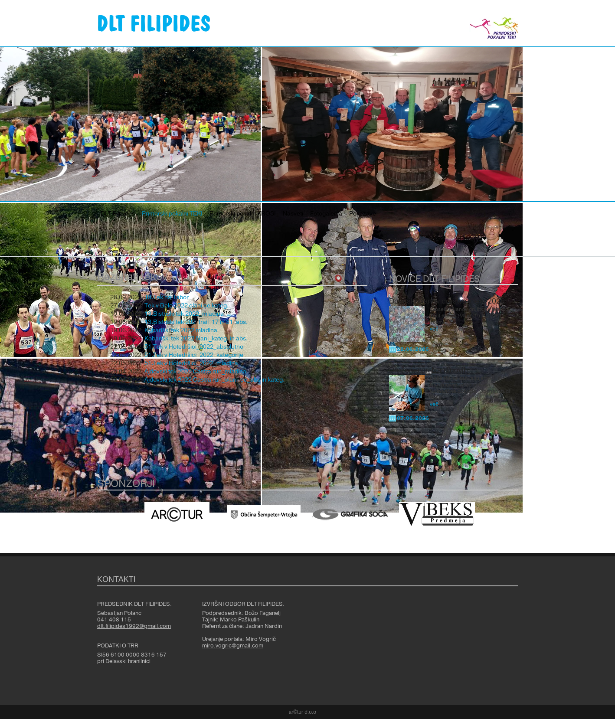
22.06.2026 (413, 349)
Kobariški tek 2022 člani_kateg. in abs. (196, 339)
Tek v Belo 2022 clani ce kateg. (186, 306)
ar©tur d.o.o (303, 712)
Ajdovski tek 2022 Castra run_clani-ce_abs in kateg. (214, 380)
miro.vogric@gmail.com (232, 646)
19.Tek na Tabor (166, 297)
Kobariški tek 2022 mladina (180, 330)
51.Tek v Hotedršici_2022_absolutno (193, 347)
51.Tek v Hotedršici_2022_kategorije (193, 355)
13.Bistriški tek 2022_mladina (184, 314)
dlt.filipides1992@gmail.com (134, 626)
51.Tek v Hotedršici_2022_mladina (191, 363)
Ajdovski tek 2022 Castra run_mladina (195, 372)
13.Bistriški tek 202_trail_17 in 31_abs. (196, 322)
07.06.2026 (413, 418)
